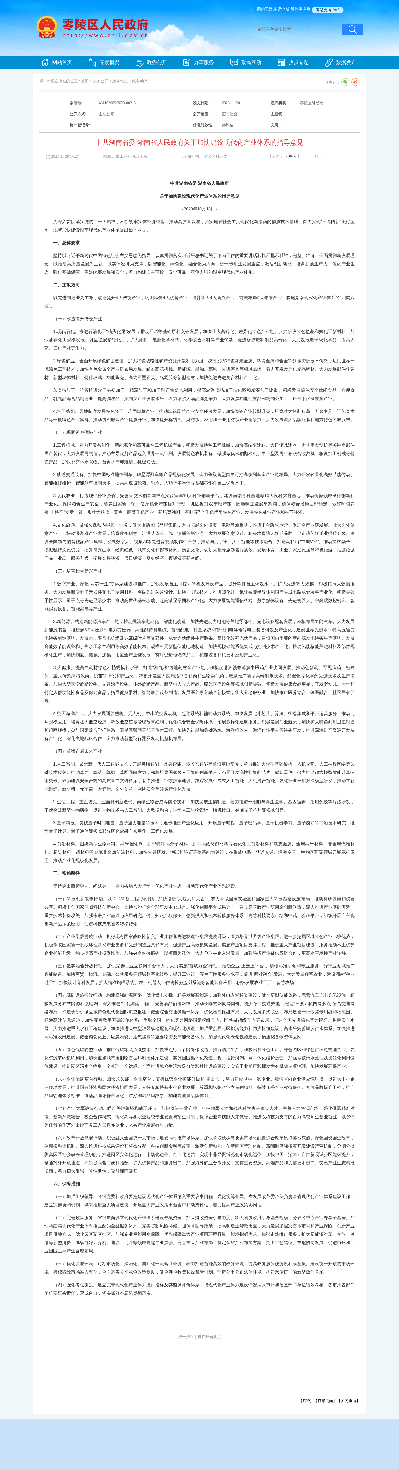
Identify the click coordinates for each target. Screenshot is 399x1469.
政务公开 (151, 62)
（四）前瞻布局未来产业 (73, 751)
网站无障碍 (267, 9)
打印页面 (325, 1401)
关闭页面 (348, 1401)
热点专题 (293, 62)
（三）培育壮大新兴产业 (73, 571)
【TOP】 (306, 1401)
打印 (319, 156)
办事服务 (198, 62)
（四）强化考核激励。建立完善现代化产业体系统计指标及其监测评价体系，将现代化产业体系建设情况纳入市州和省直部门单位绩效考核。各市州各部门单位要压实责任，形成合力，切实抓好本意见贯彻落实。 (199, 1288)
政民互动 (245, 62)
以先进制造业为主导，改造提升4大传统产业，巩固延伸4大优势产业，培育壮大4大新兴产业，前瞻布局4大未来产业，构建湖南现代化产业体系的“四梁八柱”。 (199, 301)
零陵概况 (103, 62)
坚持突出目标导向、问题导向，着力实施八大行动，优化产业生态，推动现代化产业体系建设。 (141, 886)
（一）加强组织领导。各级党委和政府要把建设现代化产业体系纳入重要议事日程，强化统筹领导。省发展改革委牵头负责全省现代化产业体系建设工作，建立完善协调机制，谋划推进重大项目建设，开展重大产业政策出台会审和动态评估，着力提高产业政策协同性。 (199, 1200)
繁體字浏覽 (300, 9)
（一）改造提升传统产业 (73, 318)
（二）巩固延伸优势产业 (73, 432)
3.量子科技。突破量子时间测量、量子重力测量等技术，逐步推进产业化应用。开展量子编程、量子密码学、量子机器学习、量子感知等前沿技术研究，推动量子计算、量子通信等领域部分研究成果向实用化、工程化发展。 (199, 826)
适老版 (284, 9)
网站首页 (56, 62)
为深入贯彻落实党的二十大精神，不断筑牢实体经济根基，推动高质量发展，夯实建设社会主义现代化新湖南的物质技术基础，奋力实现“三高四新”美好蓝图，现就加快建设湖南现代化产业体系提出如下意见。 (199, 225)
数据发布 (340, 62)
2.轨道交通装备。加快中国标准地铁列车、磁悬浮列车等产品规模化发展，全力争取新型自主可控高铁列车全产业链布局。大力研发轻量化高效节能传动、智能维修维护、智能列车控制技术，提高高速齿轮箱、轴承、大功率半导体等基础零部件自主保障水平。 (199, 478)
